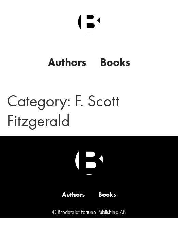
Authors (67, 62)
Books (115, 62)
